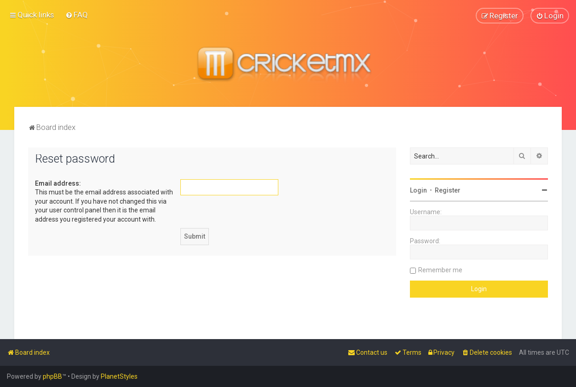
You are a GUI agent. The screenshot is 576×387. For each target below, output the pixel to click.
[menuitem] (76, 15)
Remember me (440, 270)
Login (418, 190)
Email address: (58, 183)
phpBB (52, 376)
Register (448, 190)
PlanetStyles (119, 376)
